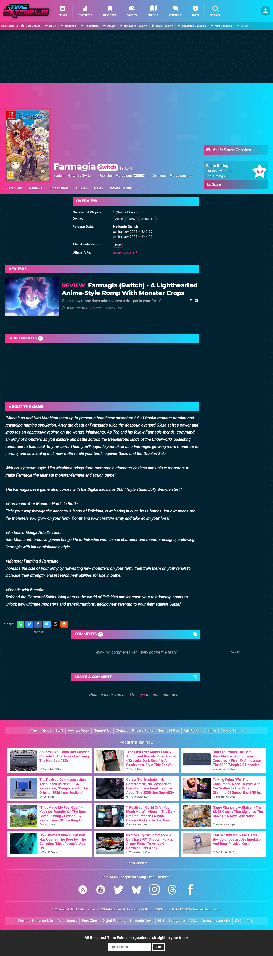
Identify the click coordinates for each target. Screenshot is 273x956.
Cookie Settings (233, 730)
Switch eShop (113, 308)
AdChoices (162, 909)
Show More (136, 863)
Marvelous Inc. (181, 176)
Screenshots (59, 188)
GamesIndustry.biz (216, 921)
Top (32, 730)
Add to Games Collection (228, 150)
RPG (132, 219)
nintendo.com (125, 252)
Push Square (67, 921)
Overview (14, 188)
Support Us (102, 730)
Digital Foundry (113, 921)
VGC (193, 921)
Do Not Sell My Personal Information (196, 909)
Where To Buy (121, 188)
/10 (228, 171)
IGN (161, 921)
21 (194, 300)
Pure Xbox (90, 921)
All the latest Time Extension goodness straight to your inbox (136, 937)
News (98, 188)
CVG (238, 921)
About (46, 730)
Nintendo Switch (79, 176)
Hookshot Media (73, 909)
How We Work (78, 730)
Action (119, 219)
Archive (210, 730)
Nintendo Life (42, 921)
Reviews (35, 188)
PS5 (118, 245)
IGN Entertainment (112, 909)
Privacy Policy (143, 730)
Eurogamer (177, 921)
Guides (81, 188)
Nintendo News (141, 921)
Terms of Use (168, 730)
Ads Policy (192, 730)
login (140, 694)
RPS (249, 921)
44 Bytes (147, 909)
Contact (122, 730)
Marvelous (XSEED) (130, 176)
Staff (59, 730)
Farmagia (85, 166)
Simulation (147, 219)
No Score (214, 185)
